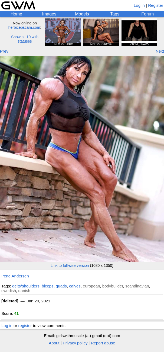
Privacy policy (75, 343)
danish (24, 290)
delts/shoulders (26, 286)
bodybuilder (112, 286)
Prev (4, 51)
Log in (139, 5)
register (25, 325)
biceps (47, 286)
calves (75, 286)
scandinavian (137, 286)
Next (160, 51)
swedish (8, 290)
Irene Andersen (15, 276)
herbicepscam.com (24, 27)
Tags (114, 14)
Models (82, 14)
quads (61, 286)
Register (155, 5)
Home (16, 14)
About (54, 343)
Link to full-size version (70, 265)
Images (49, 14)
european (91, 286)
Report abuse (103, 343)
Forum (147, 14)
